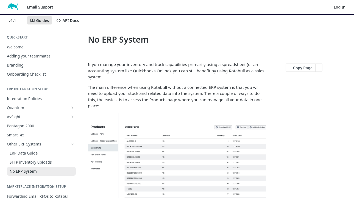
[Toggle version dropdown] (15, 20)
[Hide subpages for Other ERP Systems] (72, 144)
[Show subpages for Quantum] (72, 108)
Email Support (40, 7)
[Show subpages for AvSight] (72, 117)
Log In (339, 7)
